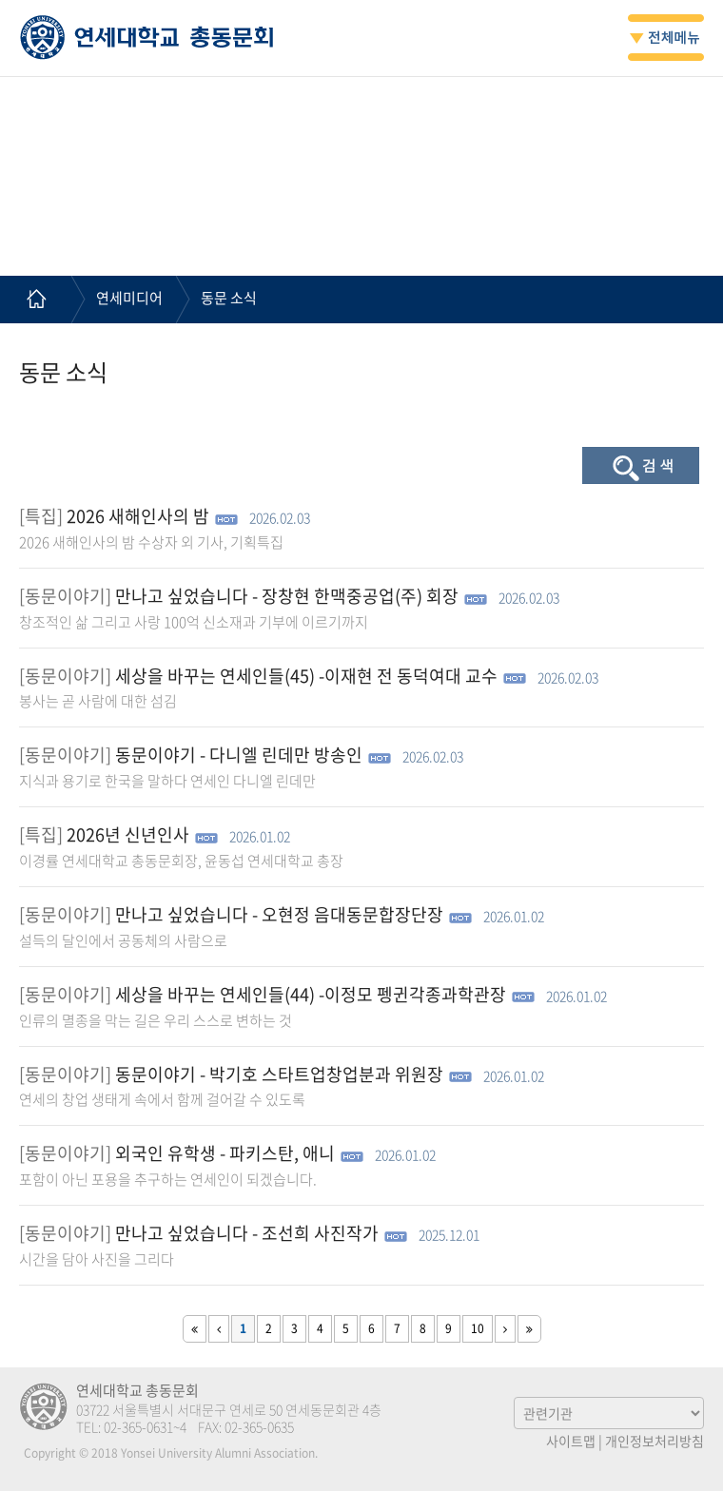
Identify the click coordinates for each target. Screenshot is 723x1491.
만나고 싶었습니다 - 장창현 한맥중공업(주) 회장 (287, 596)
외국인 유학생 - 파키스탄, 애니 (225, 1153)
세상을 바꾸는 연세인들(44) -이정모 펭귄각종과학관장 (310, 994)
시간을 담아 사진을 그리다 (96, 1259)
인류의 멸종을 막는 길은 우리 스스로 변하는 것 (155, 1020)
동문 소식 (229, 297)
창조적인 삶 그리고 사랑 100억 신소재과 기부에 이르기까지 (193, 621)
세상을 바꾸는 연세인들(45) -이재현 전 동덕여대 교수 (306, 675)
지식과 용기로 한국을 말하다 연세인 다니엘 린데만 (167, 780)
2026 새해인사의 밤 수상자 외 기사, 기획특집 (151, 542)
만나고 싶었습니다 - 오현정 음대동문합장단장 (279, 914)
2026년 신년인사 (128, 834)
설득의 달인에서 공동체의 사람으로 (123, 940)
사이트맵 (571, 1440)
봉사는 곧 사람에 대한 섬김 (98, 700)
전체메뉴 (666, 37)
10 (477, 1328)
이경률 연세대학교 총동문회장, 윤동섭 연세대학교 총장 (181, 860)
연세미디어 (129, 297)
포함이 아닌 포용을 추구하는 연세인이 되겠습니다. (168, 1179)
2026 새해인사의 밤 (138, 516)
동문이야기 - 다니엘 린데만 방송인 (238, 754)
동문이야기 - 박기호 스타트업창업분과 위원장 (279, 1074)
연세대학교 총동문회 (147, 37)
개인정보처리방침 (654, 1440)
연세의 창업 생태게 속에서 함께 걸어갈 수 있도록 (162, 1099)
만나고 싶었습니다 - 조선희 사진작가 (247, 1233)
